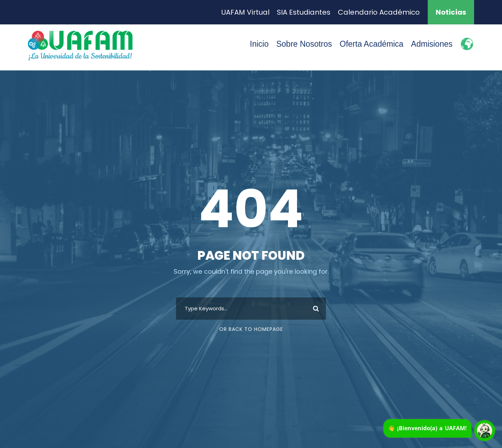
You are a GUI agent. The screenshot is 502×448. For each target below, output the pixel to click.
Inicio (259, 43)
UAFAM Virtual (245, 12)
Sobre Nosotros (304, 43)
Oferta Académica (371, 43)
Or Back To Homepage (251, 329)
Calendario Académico (379, 12)
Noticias (451, 12)
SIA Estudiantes (303, 12)
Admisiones (431, 43)
